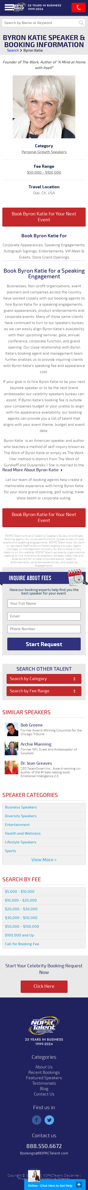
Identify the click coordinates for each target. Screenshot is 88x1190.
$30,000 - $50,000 (21, 917)
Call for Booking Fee (22, 944)
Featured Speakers (44, 1077)
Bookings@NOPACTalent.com (44, 1153)
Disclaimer (71, 1176)
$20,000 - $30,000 (21, 909)
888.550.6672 (44, 1146)
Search (13, 50)
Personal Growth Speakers (44, 152)
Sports (10, 851)
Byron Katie (33, 50)
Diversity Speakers (21, 816)
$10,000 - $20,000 (21, 900)
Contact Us (44, 1094)
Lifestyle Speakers (20, 842)
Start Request (44, 644)
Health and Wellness (23, 833)
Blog (44, 1088)
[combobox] (44, 679)
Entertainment (17, 824)
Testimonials (44, 1083)
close (79, 1185)
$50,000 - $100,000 (44, 172)
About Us (44, 1067)
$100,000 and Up (19, 935)
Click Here (44, 986)
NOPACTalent (52, 1176)
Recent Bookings (44, 1072)
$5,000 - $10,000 (19, 891)
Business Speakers (21, 807)
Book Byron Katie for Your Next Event (44, 217)
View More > (44, 860)
